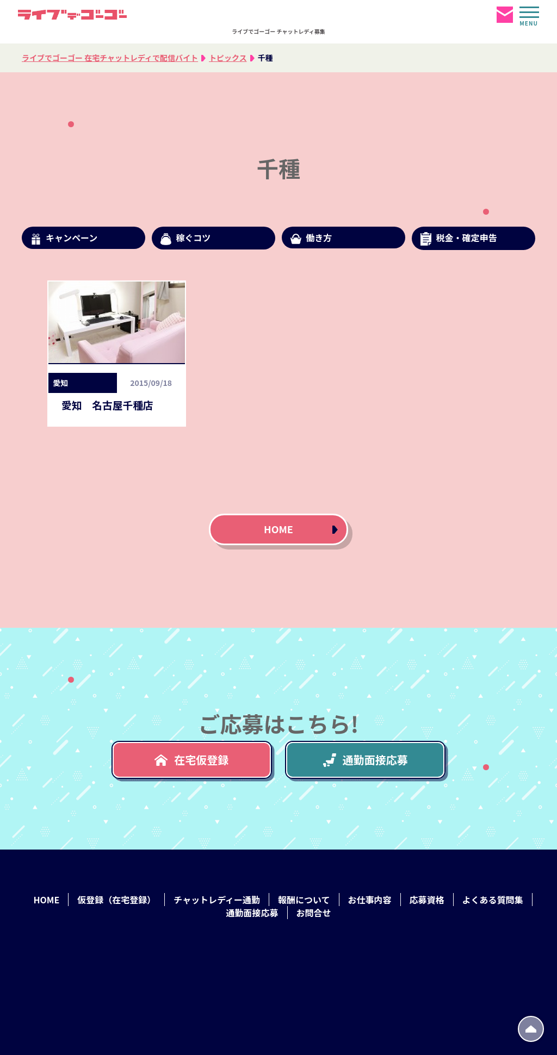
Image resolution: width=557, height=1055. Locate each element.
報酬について (304, 899)
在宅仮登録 (191, 759)
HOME (278, 529)
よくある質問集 (492, 899)
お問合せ (313, 912)
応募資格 (427, 899)
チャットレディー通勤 (217, 899)
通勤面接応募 (365, 759)
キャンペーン (63, 238)
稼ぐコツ (185, 238)
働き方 (311, 237)
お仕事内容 (370, 899)
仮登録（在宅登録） (116, 899)
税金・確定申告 (458, 238)
